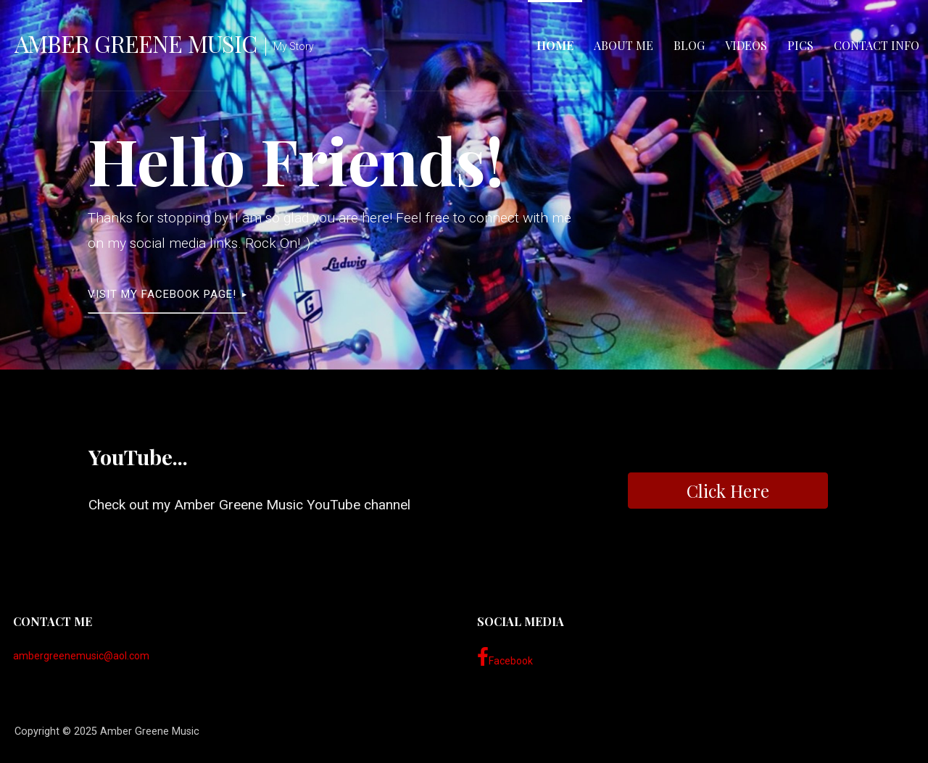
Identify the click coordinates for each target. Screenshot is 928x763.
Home (554, 45)
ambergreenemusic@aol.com (81, 656)
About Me (623, 45)
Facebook (505, 657)
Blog (689, 45)
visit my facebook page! (162, 294)
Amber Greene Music (135, 43)
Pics (800, 45)
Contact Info (876, 45)
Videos (746, 45)
